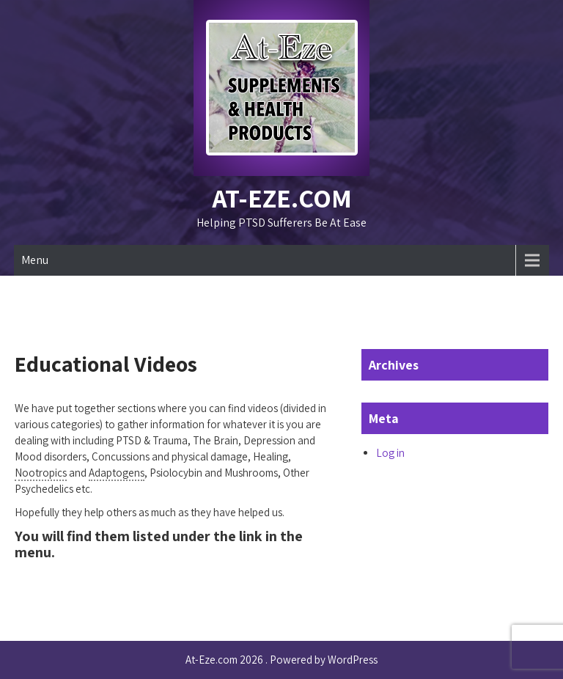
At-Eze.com (282, 197)
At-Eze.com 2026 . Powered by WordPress (281, 660)
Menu (34, 260)
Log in (390, 453)
